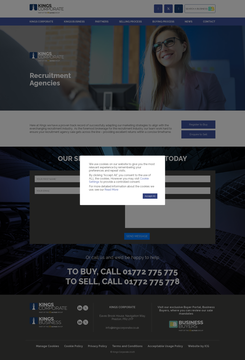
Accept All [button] (150, 196)
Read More (111, 189)
